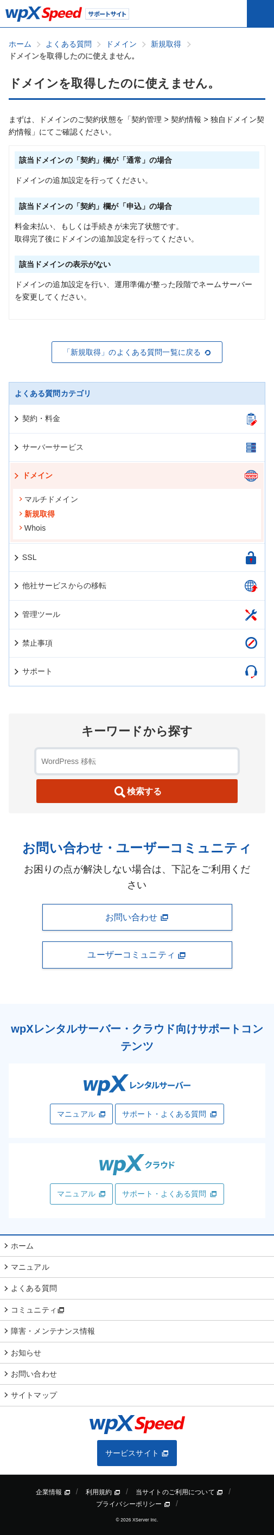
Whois (32, 528)
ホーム (22, 1245)
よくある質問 (34, 1288)
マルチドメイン (48, 499)
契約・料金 (36, 418)
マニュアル (81, 1114)
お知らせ (26, 1352)
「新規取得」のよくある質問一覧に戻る (137, 352)
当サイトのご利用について (179, 1492)
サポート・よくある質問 (169, 1114)
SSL (24, 557)
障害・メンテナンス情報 (53, 1331)
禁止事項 (32, 643)
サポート (32, 671)
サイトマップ (34, 1395)
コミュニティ (38, 1309)
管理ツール (36, 614)
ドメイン (32, 475)
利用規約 (103, 1492)
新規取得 (36, 513)
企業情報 (53, 1492)
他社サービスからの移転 (59, 585)
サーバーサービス (48, 447)
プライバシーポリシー (133, 1504)
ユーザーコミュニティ (136, 955)
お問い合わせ (137, 917)
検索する (137, 792)
